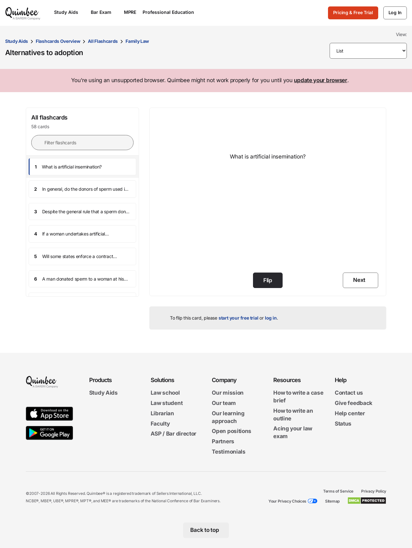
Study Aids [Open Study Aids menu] (69, 12)
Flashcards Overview (58, 41)
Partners (223, 441)
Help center (350, 413)
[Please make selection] (368, 51)
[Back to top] (206, 530)
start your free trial (238, 318)
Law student (167, 403)
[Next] (360, 280)
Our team (224, 403)
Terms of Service (338, 490)
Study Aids (16, 41)
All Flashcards (103, 41)
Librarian (162, 413)
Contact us (349, 392)
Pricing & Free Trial (353, 12)
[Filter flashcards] (82, 142)
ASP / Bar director (174, 433)
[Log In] (395, 12)
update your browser (320, 80)
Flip (267, 280)
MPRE (130, 12)
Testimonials (228, 451)
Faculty (160, 423)
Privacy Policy (373, 490)
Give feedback (353, 403)
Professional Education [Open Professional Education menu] (171, 12)
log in (271, 318)
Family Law (137, 41)
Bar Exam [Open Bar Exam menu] (104, 12)
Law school (165, 392)
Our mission (228, 392)
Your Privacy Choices (287, 500)
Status (343, 423)
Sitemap (332, 500)
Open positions (231, 431)
